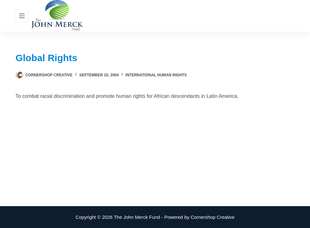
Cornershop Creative (212, 217)
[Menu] (22, 16)
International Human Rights (156, 75)
